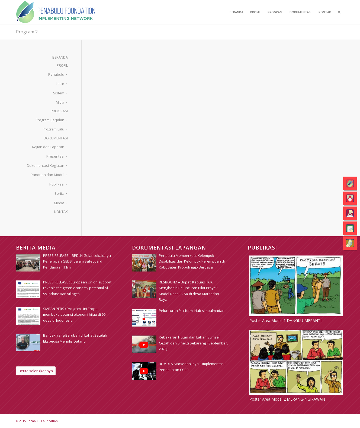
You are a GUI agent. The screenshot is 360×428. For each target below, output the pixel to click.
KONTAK (61, 211)
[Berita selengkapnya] (36, 370)
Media (59, 202)
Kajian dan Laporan (48, 146)
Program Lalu (53, 129)
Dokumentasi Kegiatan (45, 165)
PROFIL (62, 65)
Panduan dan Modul (47, 174)
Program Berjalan (50, 119)
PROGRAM (59, 110)
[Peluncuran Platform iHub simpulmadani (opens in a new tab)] (192, 310)
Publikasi (56, 184)
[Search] (339, 12)
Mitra (60, 102)
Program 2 (27, 32)
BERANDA (60, 57)
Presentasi (55, 156)
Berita (59, 193)
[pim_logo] (55, 12)
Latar (60, 83)
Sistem (58, 93)
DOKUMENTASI (56, 138)
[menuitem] (236, 12)
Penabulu (56, 74)
